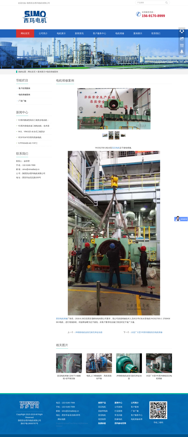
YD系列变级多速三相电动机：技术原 (33, 126)
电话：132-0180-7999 (65, 403)
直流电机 (102, 415)
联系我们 (155, 33)
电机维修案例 (52, 72)
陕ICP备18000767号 (29, 423)
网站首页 (25, 33)
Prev (81, 109)
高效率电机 (103, 411)
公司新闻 (118, 407)
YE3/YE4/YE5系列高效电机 (29, 137)
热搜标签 (102, 423)
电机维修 (119, 33)
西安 (58, 318)
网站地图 (61, 419)
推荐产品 (102, 403)
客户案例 (135, 407)
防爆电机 (118, 419)
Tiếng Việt (77, 423)
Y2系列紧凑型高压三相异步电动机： (33, 120)
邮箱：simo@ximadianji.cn (67, 411)
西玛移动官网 (120, 423)
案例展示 (137, 33)
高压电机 (116, 148)
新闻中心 (118, 403)
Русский (65, 423)
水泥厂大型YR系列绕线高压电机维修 (146, 332)
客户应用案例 (24, 88)
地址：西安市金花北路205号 (68, 415)
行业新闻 (118, 411)
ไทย (71, 423)
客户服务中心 (99, 33)
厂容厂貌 (22, 101)
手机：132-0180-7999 (65, 407)
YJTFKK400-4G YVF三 (28, 143)
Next (147, 109)
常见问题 (118, 415)
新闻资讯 (79, 33)
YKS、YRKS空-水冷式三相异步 (31, 131)
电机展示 (61, 33)
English (59, 423)
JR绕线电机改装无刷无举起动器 (88, 332)
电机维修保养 (136, 419)
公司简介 (43, 33)
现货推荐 (102, 419)
